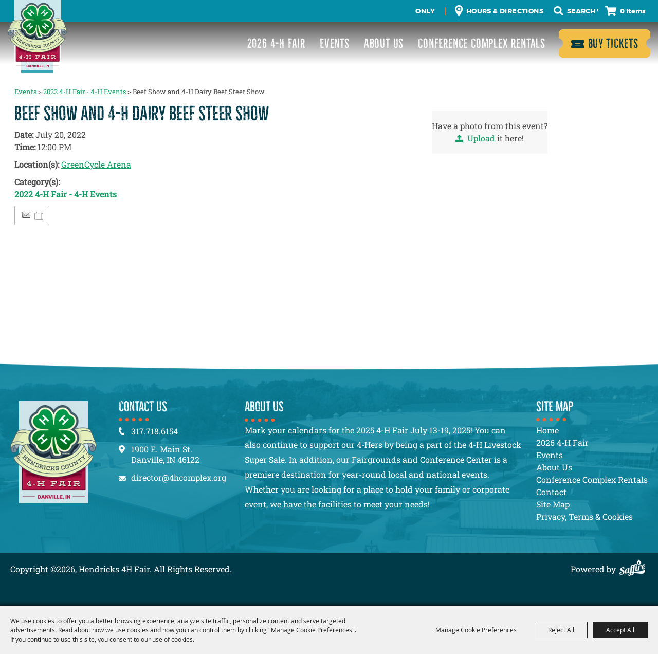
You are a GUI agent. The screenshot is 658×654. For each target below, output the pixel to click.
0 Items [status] (633, 11)
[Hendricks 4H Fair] (37, 36)
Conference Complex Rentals (481, 43)
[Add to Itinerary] (39, 215)
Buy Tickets (613, 43)
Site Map (553, 504)
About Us (384, 43)
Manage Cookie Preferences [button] (476, 630)
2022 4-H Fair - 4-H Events (84, 91)
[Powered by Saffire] (635, 569)
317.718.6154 (154, 431)
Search (558, 11)
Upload (481, 138)
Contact (551, 491)
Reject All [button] (561, 630)
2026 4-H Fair (276, 43)
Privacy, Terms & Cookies (584, 516)
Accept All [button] (620, 630)
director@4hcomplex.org (178, 477)
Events (335, 43)
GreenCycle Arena (96, 164)
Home (547, 430)
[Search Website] (582, 11)
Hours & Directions (504, 11)
